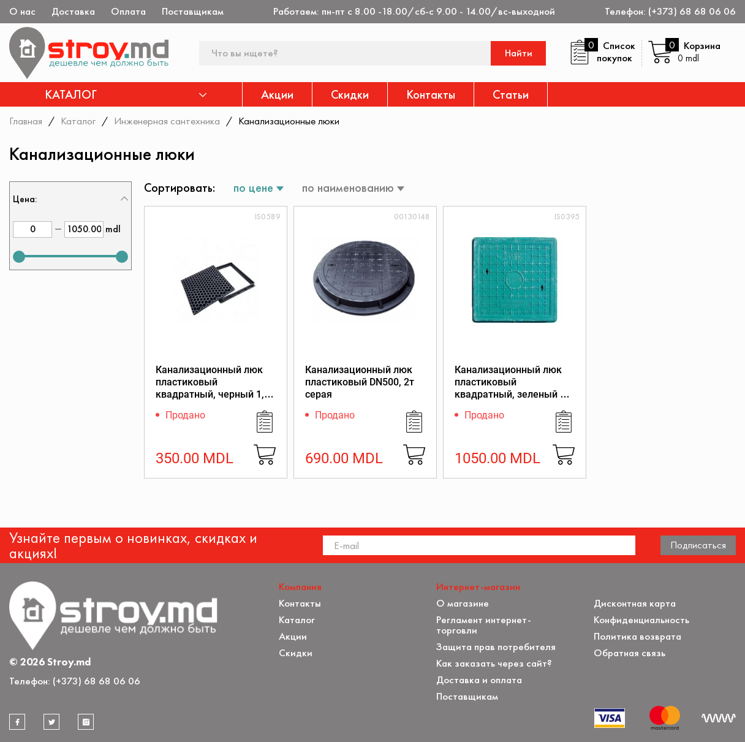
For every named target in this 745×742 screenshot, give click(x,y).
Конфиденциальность (641, 619)
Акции (277, 94)
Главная (25, 121)
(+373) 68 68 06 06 (692, 11)
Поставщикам (193, 11)
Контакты (430, 94)
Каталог (78, 121)
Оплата (128, 11)
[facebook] (17, 722)
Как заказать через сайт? (494, 663)
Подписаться (698, 545)
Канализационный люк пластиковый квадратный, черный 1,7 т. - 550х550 (213, 388)
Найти (518, 53)
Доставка (73, 11)
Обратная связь (629, 652)
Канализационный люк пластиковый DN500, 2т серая (359, 382)
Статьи (511, 94)
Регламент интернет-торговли (483, 625)
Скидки (350, 94)
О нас (22, 11)
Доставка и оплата (479, 679)
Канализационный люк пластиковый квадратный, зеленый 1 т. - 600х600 (510, 388)
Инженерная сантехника (167, 121)
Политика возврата (637, 636)
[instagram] (86, 722)
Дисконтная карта (635, 603)
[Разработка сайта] (719, 718)
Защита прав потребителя (496, 646)
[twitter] (51, 722)
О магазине (462, 603)
